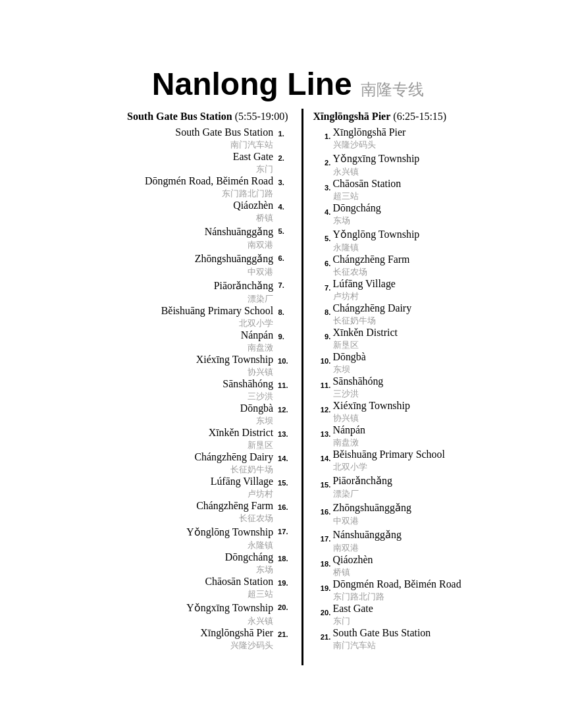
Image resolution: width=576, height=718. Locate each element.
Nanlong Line (288, 83)
